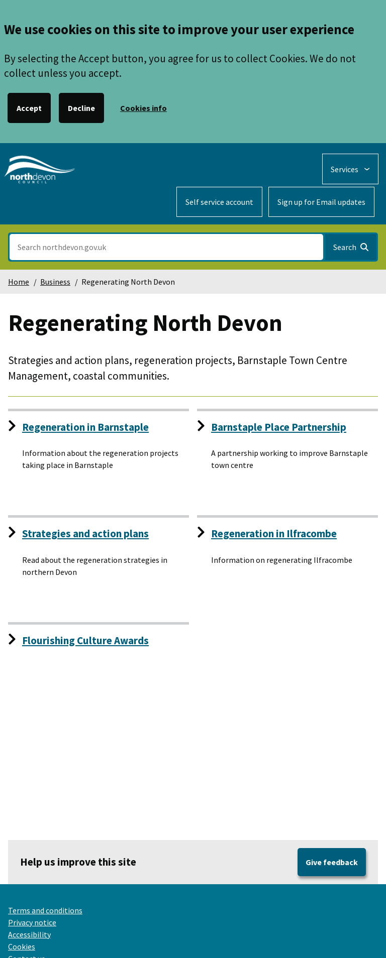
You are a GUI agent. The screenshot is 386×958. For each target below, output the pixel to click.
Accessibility (29, 934)
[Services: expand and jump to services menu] (350, 169)
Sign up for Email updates (321, 202)
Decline (81, 108)
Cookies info (143, 108)
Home (18, 282)
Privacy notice (32, 922)
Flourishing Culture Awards (85, 640)
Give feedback (332, 862)
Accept (29, 108)
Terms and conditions (45, 910)
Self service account (219, 202)
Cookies (21, 946)
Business (55, 282)
